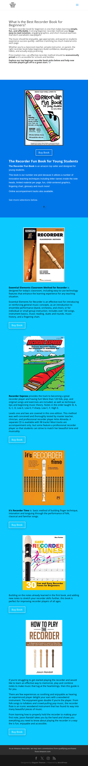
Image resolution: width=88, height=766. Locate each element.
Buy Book (43, 152)
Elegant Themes (38, 762)
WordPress (62, 762)
